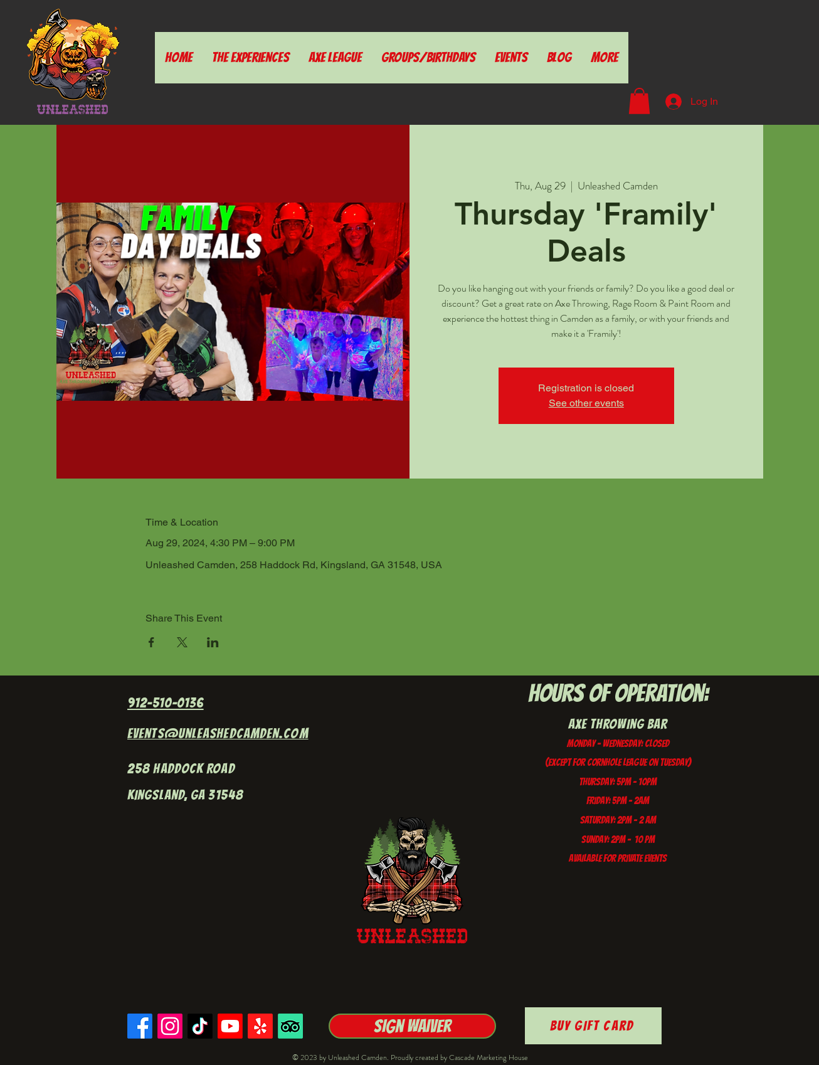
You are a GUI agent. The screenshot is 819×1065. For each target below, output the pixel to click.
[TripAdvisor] (290, 1026)
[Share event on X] (182, 642)
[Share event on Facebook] (151, 642)
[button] (639, 101)
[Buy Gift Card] (593, 1025)
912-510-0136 (165, 703)
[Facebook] (139, 1026)
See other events (586, 403)
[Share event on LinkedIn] (213, 642)
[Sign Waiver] (412, 1026)
